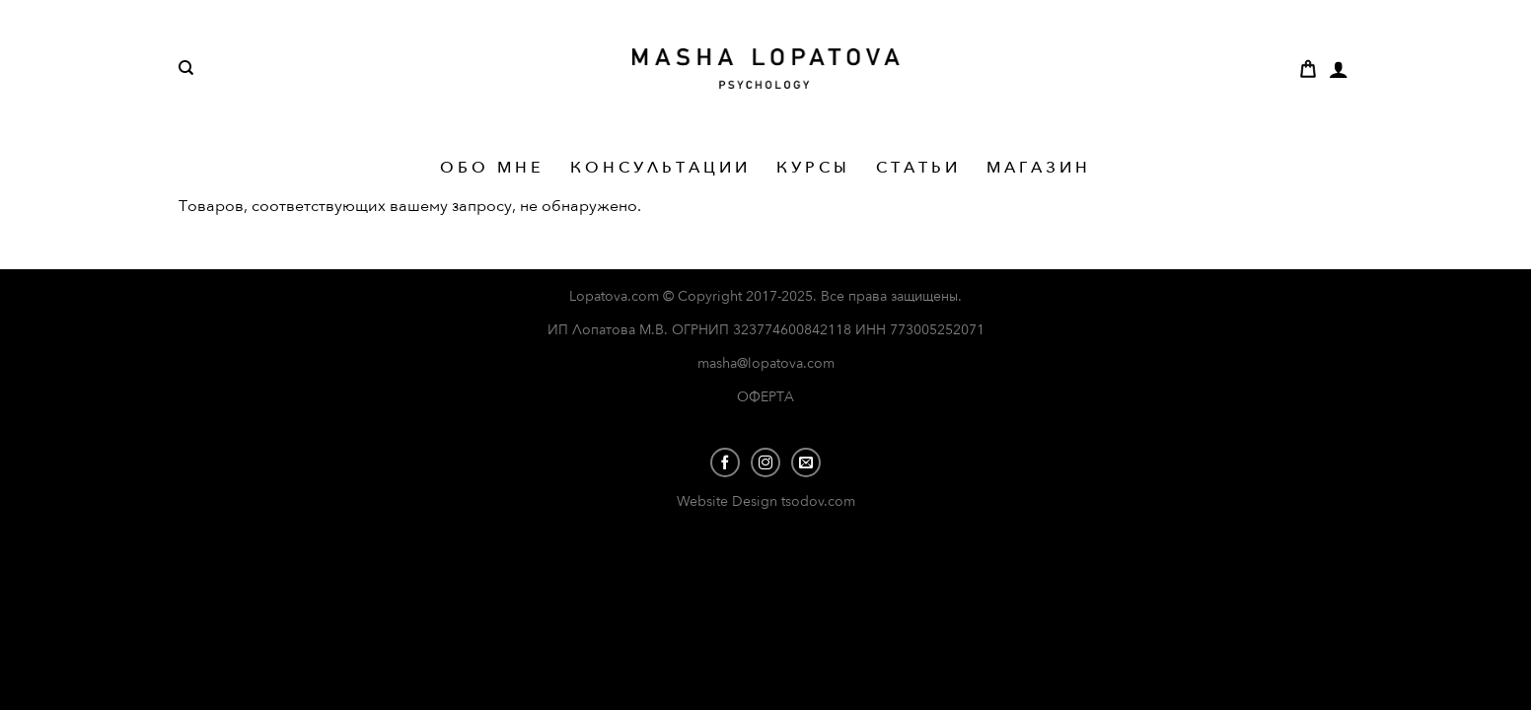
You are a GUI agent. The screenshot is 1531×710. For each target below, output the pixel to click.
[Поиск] (186, 68)
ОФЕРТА (765, 397)
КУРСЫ (813, 167)
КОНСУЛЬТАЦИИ (660, 167)
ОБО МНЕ (492, 167)
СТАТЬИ (918, 167)
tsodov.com (818, 501)
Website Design (729, 501)
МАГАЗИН (1038, 167)
